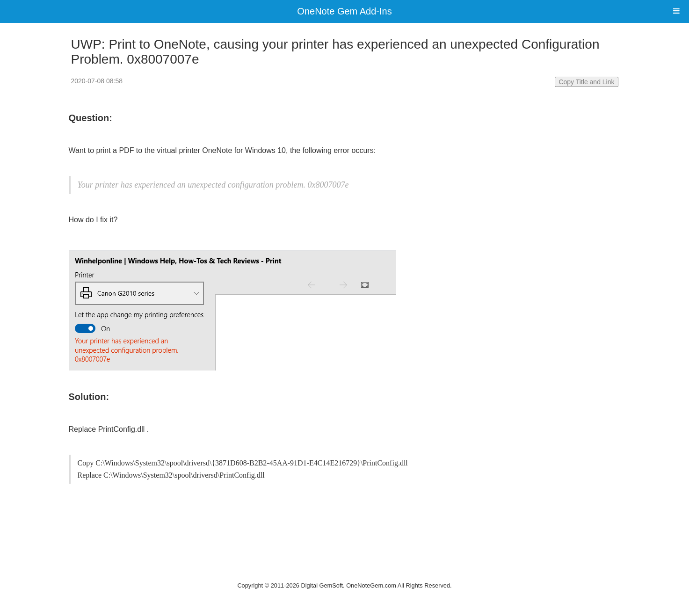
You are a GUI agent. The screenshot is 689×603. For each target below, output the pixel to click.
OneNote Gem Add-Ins (344, 11)
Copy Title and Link (586, 82)
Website (344, 573)
